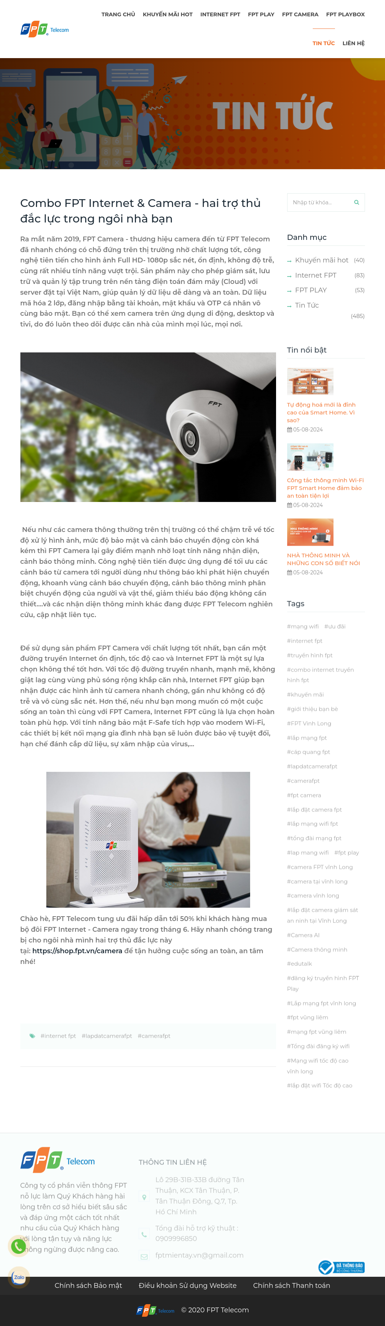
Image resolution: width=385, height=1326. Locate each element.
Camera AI (305, 947)
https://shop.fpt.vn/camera (77, 951)
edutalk (301, 976)
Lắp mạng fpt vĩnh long (323, 1015)
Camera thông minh (319, 961)
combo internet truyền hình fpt (320, 687)
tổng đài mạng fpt (316, 850)
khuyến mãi (307, 707)
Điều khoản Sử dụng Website (189, 1286)
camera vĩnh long (315, 908)
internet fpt (60, 1048)
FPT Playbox (345, 14)
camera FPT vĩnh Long (322, 879)
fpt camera (306, 807)
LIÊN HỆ (353, 43)
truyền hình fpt (312, 667)
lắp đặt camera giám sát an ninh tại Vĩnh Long (322, 928)
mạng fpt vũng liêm (318, 1044)
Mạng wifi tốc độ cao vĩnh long (318, 1078)
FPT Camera (300, 14)
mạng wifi (305, 639)
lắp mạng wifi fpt (314, 836)
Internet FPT (220, 14)
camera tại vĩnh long (319, 893)
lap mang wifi (310, 864)
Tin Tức (307, 305)
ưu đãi (337, 639)
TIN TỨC (324, 43)
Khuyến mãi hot (168, 14)
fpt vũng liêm (309, 1030)
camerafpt (156, 1048)
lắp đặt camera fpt (316, 822)
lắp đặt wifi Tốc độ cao (321, 1098)
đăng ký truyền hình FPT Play (323, 996)
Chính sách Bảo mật (89, 1286)
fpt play (348, 864)
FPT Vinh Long (311, 735)
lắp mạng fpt (309, 750)
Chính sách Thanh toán (291, 1286)
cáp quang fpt (310, 764)
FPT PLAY (261, 14)
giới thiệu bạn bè (314, 721)
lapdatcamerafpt (109, 1048)
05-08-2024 (305, 442)
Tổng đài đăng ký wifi (320, 1058)
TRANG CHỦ (118, 14)
